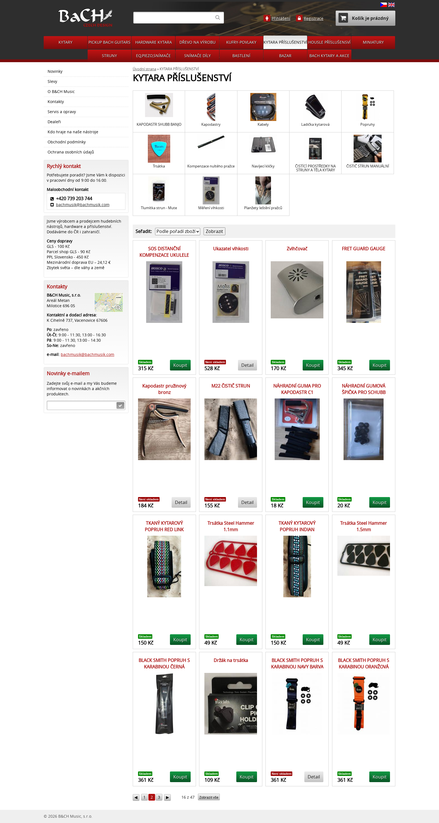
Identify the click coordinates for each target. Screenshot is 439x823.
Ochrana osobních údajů (71, 152)
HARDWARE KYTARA (153, 42)
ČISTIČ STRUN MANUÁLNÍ (367, 166)
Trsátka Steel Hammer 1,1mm (230, 526)
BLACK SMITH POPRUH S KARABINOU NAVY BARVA (297, 663)
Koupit (180, 365)
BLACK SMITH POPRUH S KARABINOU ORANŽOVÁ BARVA (363, 666)
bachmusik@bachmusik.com (82, 204)
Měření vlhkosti (211, 208)
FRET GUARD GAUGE (363, 249)
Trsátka (159, 166)
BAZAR (285, 55)
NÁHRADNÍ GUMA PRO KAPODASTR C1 (297, 389)
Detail (247, 365)
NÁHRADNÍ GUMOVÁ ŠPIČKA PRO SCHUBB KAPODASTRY (364, 392)
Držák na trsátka (231, 660)
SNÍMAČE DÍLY (197, 55)
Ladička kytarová (315, 124)
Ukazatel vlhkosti (230, 249)
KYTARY (66, 42)
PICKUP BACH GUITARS (109, 42)
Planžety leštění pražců (263, 208)
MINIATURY (373, 42)
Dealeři (54, 121)
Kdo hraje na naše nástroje (73, 131)
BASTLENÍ (241, 55)
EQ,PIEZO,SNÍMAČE (153, 55)
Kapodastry (211, 124)
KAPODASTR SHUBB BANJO (159, 124)
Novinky (55, 71)
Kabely (263, 124)
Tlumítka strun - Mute (159, 208)
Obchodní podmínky (67, 141)
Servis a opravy (62, 111)
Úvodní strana (144, 69)
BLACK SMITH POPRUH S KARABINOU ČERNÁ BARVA (164, 666)
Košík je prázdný (363, 18)
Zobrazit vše (208, 797)
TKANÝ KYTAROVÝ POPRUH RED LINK (164, 526)
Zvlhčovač (297, 249)
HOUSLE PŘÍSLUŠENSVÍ (329, 42)
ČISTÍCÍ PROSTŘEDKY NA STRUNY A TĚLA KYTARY (315, 168)
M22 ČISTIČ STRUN (230, 386)
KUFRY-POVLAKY (241, 42)
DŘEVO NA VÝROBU (197, 42)
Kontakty (56, 101)
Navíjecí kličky (263, 166)
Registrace (313, 18)
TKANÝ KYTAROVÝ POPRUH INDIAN (297, 526)
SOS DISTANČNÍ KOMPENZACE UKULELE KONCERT (164, 255)
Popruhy (367, 124)
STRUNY (109, 55)
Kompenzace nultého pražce (211, 166)
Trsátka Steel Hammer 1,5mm (363, 526)
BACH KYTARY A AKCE (329, 55)
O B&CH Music (61, 91)
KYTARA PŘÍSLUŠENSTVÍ (285, 42)
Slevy (52, 81)
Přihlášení (281, 18)
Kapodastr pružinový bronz (164, 389)
